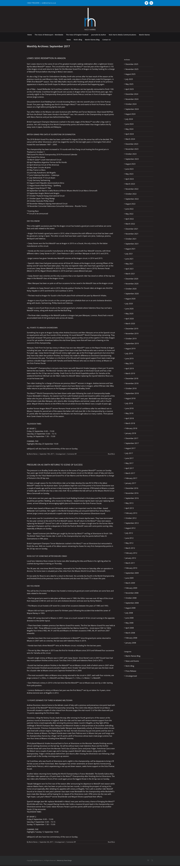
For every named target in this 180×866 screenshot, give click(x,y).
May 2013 (129, 503)
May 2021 (129, 263)
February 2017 (131, 478)
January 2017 (130, 483)
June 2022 (129, 209)
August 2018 (130, 398)
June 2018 (129, 408)
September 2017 (132, 443)
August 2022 (130, 204)
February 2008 (131, 638)
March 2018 (130, 423)
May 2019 (129, 363)
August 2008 (130, 608)
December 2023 (131, 144)
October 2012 (130, 518)
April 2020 (129, 318)
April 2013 (129, 508)
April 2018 (129, 418)
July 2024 (129, 119)
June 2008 (129, 618)
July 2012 (129, 533)
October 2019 (130, 338)
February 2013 (131, 513)
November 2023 (131, 149)
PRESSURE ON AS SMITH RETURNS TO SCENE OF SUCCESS (55, 464)
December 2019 (131, 328)
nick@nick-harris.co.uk (49, 3)
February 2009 (131, 588)
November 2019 (131, 333)
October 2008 (130, 598)
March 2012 (130, 548)
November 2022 (131, 189)
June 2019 (129, 358)
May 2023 (129, 174)
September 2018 (132, 393)
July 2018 (129, 403)
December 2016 (131, 488)
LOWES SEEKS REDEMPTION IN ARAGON (46, 58)
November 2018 (131, 383)
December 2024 (131, 94)
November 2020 (131, 283)
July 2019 (129, 353)
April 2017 (129, 468)
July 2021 (129, 254)
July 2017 (129, 453)
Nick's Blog (129, 666)
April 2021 (129, 269)
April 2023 (129, 179)
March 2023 (130, 184)
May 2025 (129, 84)
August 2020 (130, 298)
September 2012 (132, 523)
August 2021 (130, 249)
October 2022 (130, 194)
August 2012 (130, 528)
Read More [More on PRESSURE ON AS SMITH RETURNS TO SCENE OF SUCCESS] (111, 842)
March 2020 (130, 323)
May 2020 (129, 313)
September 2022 (132, 199)
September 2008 (132, 603)
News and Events (132, 661)
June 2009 (129, 578)
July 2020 (129, 303)
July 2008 (129, 613)
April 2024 (129, 134)
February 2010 (131, 568)
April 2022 (129, 219)
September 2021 (132, 244)
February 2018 (131, 428)
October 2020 (130, 288)
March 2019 (130, 373)
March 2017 (130, 473)
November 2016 (131, 493)
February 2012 (131, 553)
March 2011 (130, 563)
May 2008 (129, 623)
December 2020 (131, 279)
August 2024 (130, 114)
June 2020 (129, 308)
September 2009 (132, 573)
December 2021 (131, 229)
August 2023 (130, 164)
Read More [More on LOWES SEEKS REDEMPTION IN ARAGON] (111, 454)
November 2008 (131, 593)
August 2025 (130, 74)
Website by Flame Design (64, 860)
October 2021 (130, 239)
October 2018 (130, 388)
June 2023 (129, 169)
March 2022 (130, 224)
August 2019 (130, 348)
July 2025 (129, 79)
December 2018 (131, 378)
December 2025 (131, 64)
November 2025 (131, 69)
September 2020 (132, 293)
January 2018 (130, 433)
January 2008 (130, 643)
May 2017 (129, 463)
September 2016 (132, 498)
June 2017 (129, 458)
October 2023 (130, 154)
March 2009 (130, 583)
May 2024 (129, 129)
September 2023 (132, 159)
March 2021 (130, 273)
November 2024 (131, 99)
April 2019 (129, 368)
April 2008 (129, 628)
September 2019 (132, 343)
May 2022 (129, 214)
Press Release (130, 671)
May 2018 (129, 413)
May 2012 (129, 543)
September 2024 (132, 109)
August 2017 (130, 448)
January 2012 (130, 558)
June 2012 (129, 538)
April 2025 (129, 89)
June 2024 (129, 124)
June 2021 (129, 259)
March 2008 (130, 633)
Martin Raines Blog (132, 656)
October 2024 (130, 104)
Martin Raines (33, 454)
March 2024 (130, 139)
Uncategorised (60, 454)
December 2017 (131, 438)
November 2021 (131, 234)
